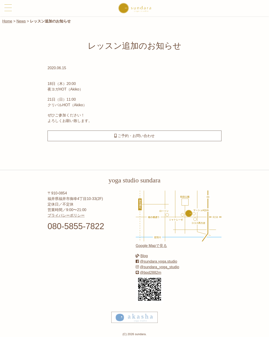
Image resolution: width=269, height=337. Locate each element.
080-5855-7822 (76, 226)
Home (7, 21)
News (21, 21)
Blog (144, 256)
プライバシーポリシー (66, 215)
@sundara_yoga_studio (159, 267)
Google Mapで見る (151, 246)
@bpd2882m (150, 273)
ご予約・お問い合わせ (134, 136)
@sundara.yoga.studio (158, 261)
